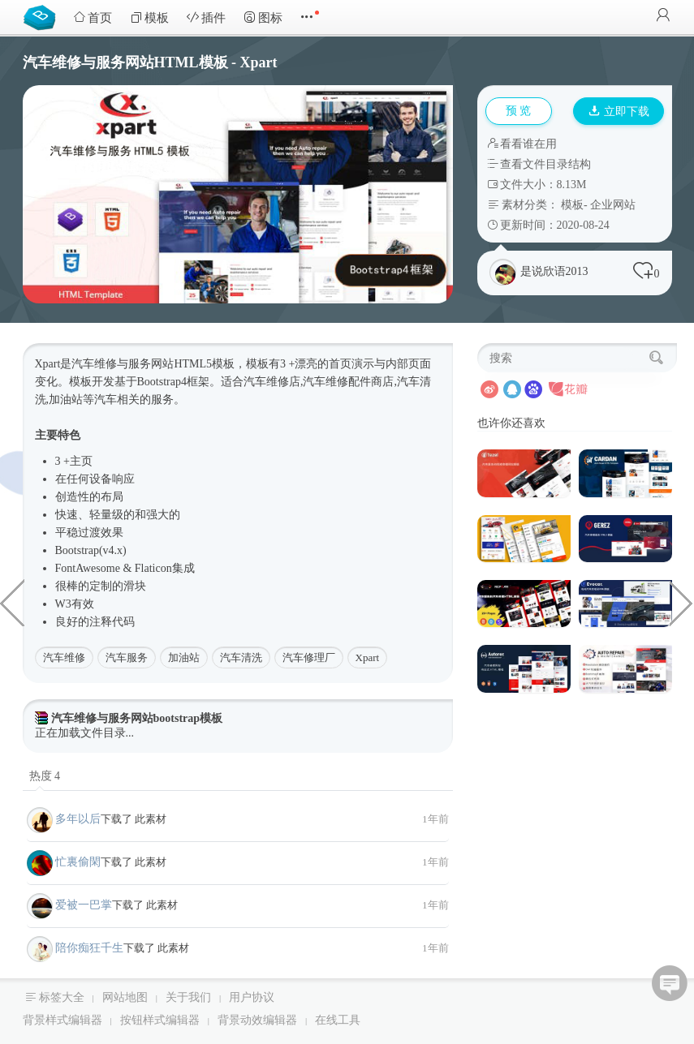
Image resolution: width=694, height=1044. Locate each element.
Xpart (368, 657)
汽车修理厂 (308, 657)
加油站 (184, 657)
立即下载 (619, 111)
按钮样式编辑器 (160, 1020)
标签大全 (61, 997)
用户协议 (251, 997)
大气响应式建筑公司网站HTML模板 (12, 602)
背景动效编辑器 (257, 1020)
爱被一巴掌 (83, 905)
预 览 (519, 111)
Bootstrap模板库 (43, 16)
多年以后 (78, 819)
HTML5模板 (204, 364)
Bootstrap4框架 (173, 382)
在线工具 (337, 1020)
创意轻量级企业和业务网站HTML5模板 (682, 602)
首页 (92, 17)
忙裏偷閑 (78, 862)
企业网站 (613, 205)
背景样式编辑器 (62, 1020)
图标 (263, 17)
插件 (206, 17)
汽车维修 (64, 657)
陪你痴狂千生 (89, 948)
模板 (149, 17)
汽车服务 (127, 657)
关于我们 (188, 997)
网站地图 (125, 997)
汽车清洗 (241, 657)
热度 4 (45, 776)
